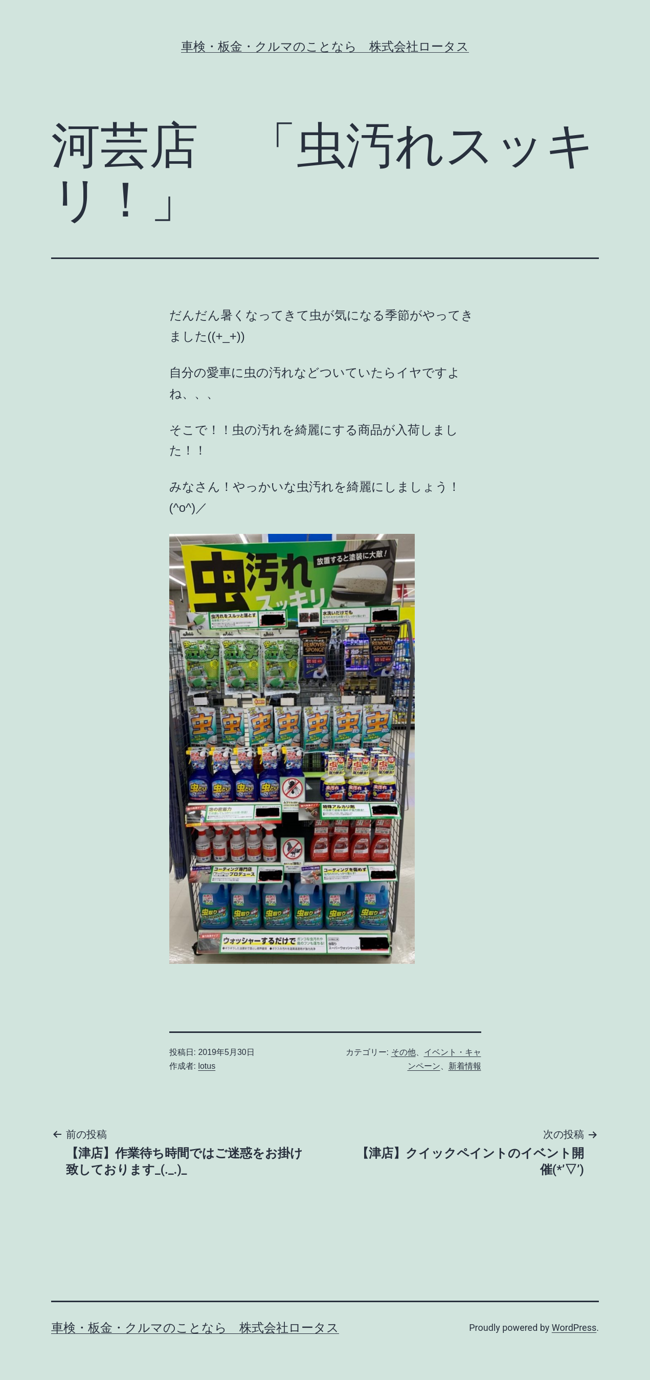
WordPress (574, 1327)
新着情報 (465, 1066)
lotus (206, 1066)
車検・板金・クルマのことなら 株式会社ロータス (325, 46)
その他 (403, 1052)
